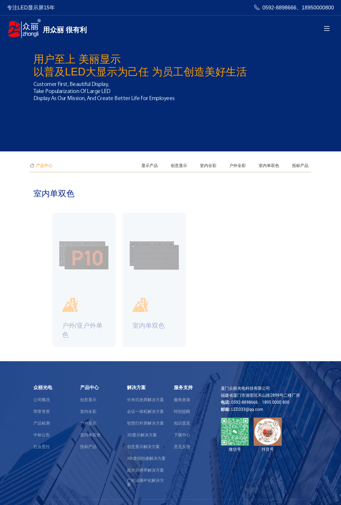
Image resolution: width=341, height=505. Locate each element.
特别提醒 (182, 411)
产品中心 (44, 165)
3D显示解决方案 (142, 435)
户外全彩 (237, 165)
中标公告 (41, 435)
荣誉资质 (41, 411)
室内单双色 (269, 165)
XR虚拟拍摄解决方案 (146, 458)
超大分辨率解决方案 (145, 470)
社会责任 (41, 447)
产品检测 (41, 423)
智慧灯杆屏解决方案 (145, 423)
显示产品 (149, 165)
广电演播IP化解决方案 (145, 482)
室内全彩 (208, 165)
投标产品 (300, 165)
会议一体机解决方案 (145, 411)
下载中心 (182, 435)
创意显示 (179, 165)
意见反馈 (182, 447)
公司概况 (41, 400)
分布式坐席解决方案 (145, 400)
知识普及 (182, 423)
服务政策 (182, 400)
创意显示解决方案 (143, 447)
